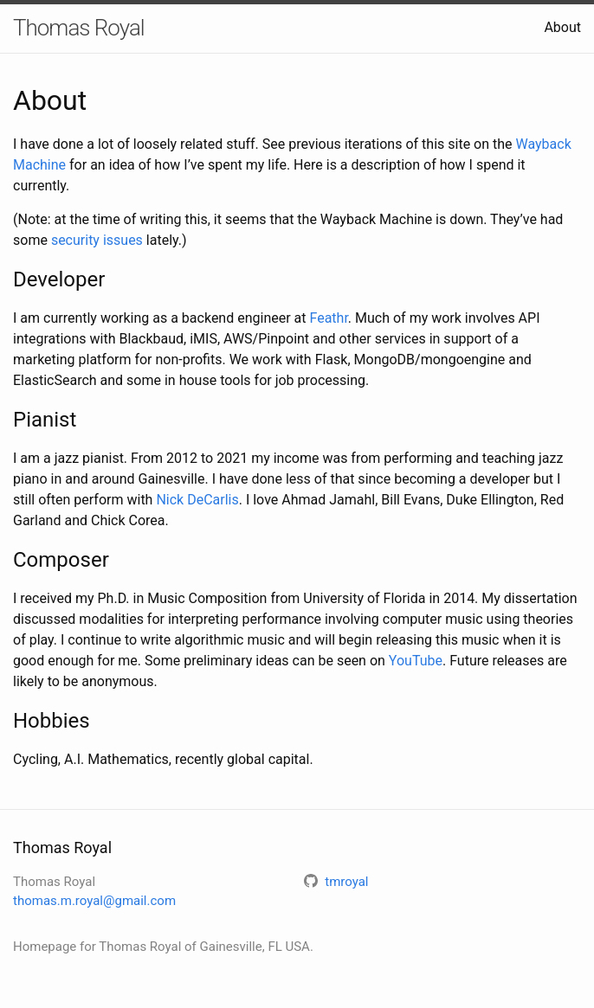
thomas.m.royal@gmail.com (94, 900)
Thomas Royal (79, 28)
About (562, 27)
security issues (97, 240)
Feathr (328, 318)
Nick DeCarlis (197, 499)
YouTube (415, 660)
